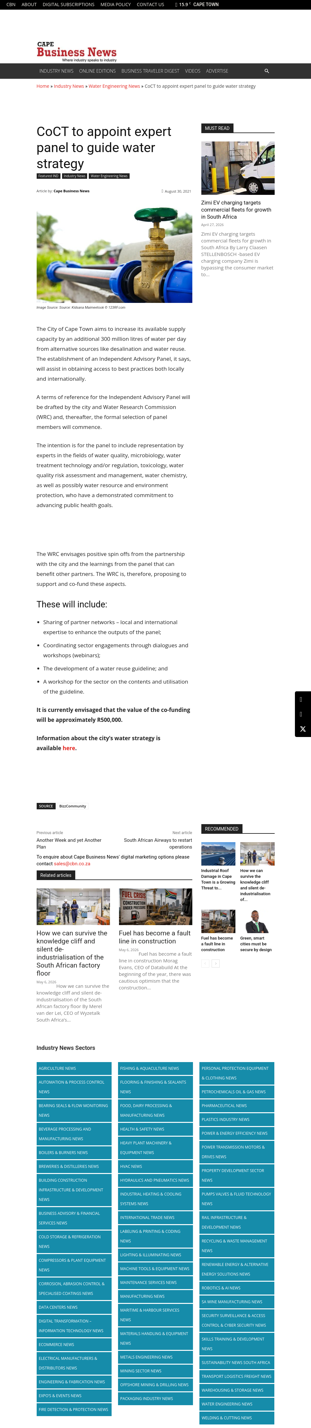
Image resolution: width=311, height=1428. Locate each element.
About (29, 4)
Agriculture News (57, 1048)
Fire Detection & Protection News (73, 1389)
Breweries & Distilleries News (69, 1146)
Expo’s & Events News (60, 1375)
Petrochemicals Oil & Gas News (234, 1072)
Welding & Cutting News (227, 1398)
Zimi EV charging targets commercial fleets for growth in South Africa (236, 209)
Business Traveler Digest (150, 71)
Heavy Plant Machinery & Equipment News (146, 1127)
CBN (10, 4)
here (69, 748)
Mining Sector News (140, 1351)
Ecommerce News (56, 1324)
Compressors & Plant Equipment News (72, 1245)
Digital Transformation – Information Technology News (71, 1306)
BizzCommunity (72, 806)
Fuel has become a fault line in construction (217, 944)
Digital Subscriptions (69, 4)
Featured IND (48, 176)
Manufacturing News (142, 1276)
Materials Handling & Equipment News (154, 1318)
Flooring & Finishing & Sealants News (153, 1067)
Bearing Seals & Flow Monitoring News (73, 1090)
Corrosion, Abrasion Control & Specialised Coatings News (72, 1268)
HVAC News (131, 1146)
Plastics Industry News (226, 1099)
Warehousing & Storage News (232, 1370)
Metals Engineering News (146, 1337)
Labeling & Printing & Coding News (150, 1216)
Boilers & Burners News (63, 1132)
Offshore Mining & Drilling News (154, 1365)
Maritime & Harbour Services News (149, 1295)
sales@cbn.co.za (72, 864)
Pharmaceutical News (224, 1085)
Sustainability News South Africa (236, 1342)
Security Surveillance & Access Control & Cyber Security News (234, 1300)
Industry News (57, 71)
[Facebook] (303, 714)
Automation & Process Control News (72, 1067)
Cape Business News (71, 190)
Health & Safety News (142, 1109)
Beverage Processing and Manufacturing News (65, 1114)
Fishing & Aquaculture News (149, 1048)
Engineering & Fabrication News (72, 1362)
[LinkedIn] (303, 700)
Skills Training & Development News (233, 1324)
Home (43, 86)
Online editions (97, 71)
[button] (267, 71)
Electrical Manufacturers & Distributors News (68, 1343)
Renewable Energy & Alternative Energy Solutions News (235, 1249)
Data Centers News (58, 1287)
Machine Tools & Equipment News (154, 1248)
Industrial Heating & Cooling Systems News (150, 1179)
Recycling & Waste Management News (234, 1225)
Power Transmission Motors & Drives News (233, 1132)
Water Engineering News (114, 86)
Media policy (115, 4)
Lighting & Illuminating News (150, 1235)
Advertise (217, 71)
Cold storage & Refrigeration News (70, 1221)
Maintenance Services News (148, 1262)
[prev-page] (205, 964)
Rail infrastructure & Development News (224, 1202)
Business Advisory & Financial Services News (69, 1198)
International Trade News (147, 1197)
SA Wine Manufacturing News (232, 1282)
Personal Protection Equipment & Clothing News (235, 1053)
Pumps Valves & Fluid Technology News (236, 1179)
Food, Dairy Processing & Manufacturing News (146, 1090)
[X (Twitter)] (303, 729)
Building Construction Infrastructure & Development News (71, 1170)
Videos (193, 71)
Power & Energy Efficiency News (235, 1113)
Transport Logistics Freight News (236, 1356)
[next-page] (216, 964)
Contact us (150, 4)
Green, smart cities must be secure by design (256, 944)
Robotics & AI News (221, 1268)
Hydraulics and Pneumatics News (154, 1160)
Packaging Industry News (146, 1378)
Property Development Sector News (233, 1155)
